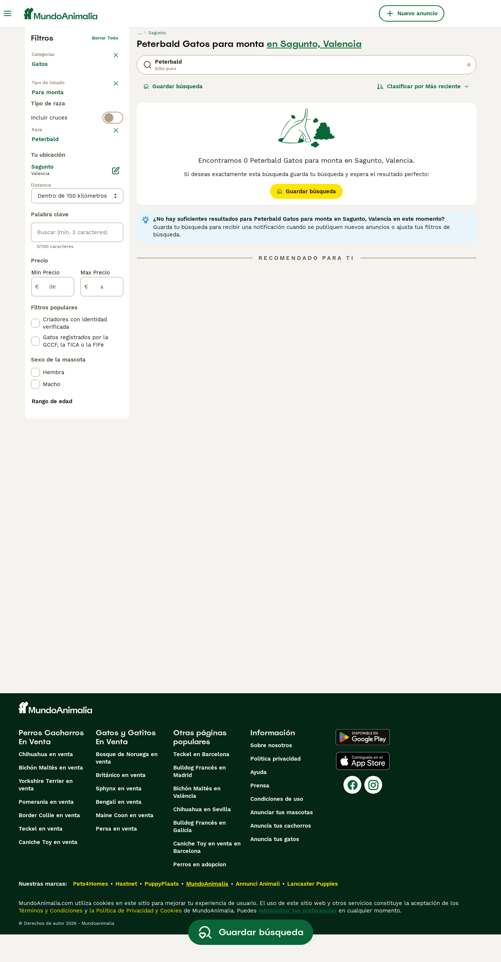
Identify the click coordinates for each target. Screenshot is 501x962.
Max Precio (95, 449)
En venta (50, 99)
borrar (111, 160)
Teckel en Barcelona (201, 781)
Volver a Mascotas (52, 52)
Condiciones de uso (276, 826)
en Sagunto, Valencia (314, 44)
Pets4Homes (90, 911)
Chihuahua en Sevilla (202, 837)
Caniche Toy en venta (48, 869)
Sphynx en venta (119, 816)
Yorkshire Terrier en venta (46, 812)
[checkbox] (35, 197)
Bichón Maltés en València (197, 820)
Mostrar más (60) (61, 315)
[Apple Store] (363, 788)
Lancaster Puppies (312, 911)
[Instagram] (373, 812)
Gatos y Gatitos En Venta (126, 765)
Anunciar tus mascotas (281, 840)
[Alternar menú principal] (7, 13)
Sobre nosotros (271, 773)
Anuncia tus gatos (274, 866)
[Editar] (115, 347)
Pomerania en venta (46, 829)
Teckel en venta (41, 856)
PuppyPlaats (162, 911)
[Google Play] (363, 765)
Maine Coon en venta (124, 843)
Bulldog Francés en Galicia (199, 854)
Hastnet (126, 911)
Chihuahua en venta (46, 781)
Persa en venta (116, 856)
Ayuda (258, 799)
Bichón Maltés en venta (51, 795)
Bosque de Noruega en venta (127, 785)
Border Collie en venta (49, 843)
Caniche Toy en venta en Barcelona (207, 875)
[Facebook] (352, 812)
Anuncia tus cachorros (280, 853)
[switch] (77, 146)
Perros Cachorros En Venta (51, 765)
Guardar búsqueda (173, 86)
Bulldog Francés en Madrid (199, 799)
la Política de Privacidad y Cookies (135, 938)
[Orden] (423, 86)
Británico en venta (121, 802)
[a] (101, 464)
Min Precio (45, 449)
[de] (52, 464)
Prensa (259, 813)
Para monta (54, 117)
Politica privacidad (275, 786)
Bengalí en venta (119, 829)
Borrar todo (105, 38)
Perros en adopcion (199, 892)
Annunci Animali (258, 911)
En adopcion (95, 99)
